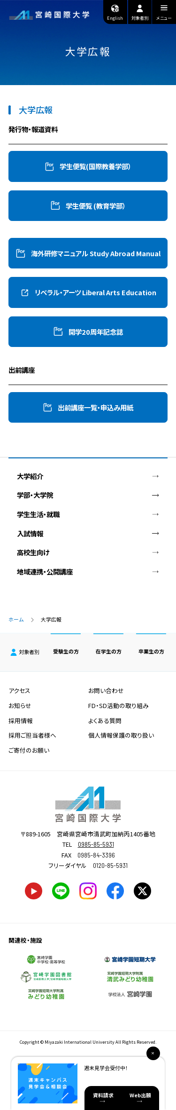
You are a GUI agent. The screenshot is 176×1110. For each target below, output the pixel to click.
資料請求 (103, 1095)
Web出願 (140, 1095)
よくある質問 (105, 720)
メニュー (164, 14)
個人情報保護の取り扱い (121, 735)
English (115, 12)
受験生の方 (66, 651)
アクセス (19, 690)
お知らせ (19, 705)
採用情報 (20, 720)
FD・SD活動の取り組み (118, 705)
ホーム (15, 619)
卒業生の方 (151, 651)
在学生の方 (109, 651)
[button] (88, 166)
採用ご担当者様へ (32, 735)
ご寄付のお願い (28, 750)
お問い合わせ (106, 690)
